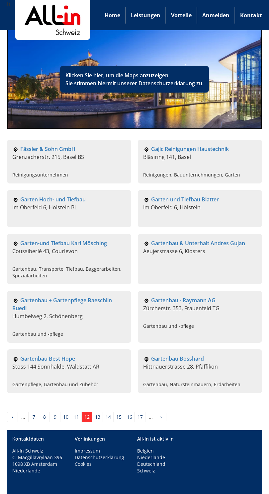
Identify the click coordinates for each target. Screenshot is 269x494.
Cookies (83, 464)
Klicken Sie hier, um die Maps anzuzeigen (116, 75)
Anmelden (215, 15)
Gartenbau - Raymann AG (183, 300)
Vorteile (181, 15)
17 (140, 417)
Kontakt (251, 15)
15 (119, 417)
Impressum (87, 451)
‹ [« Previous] (12, 417)
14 (108, 417)
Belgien (145, 451)
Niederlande (151, 457)
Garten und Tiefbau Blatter (185, 199)
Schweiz (146, 470)
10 (65, 417)
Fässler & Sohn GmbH (47, 149)
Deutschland (151, 464)
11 (76, 417)
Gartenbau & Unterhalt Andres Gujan (198, 243)
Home (112, 15)
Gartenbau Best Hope (47, 358)
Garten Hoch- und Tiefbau (53, 199)
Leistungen (145, 15)
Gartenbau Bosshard (177, 358)
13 (97, 417)
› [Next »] (161, 417)
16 (129, 417)
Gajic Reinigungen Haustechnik (190, 149)
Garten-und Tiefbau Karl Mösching (63, 243)
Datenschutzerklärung (166, 83)
